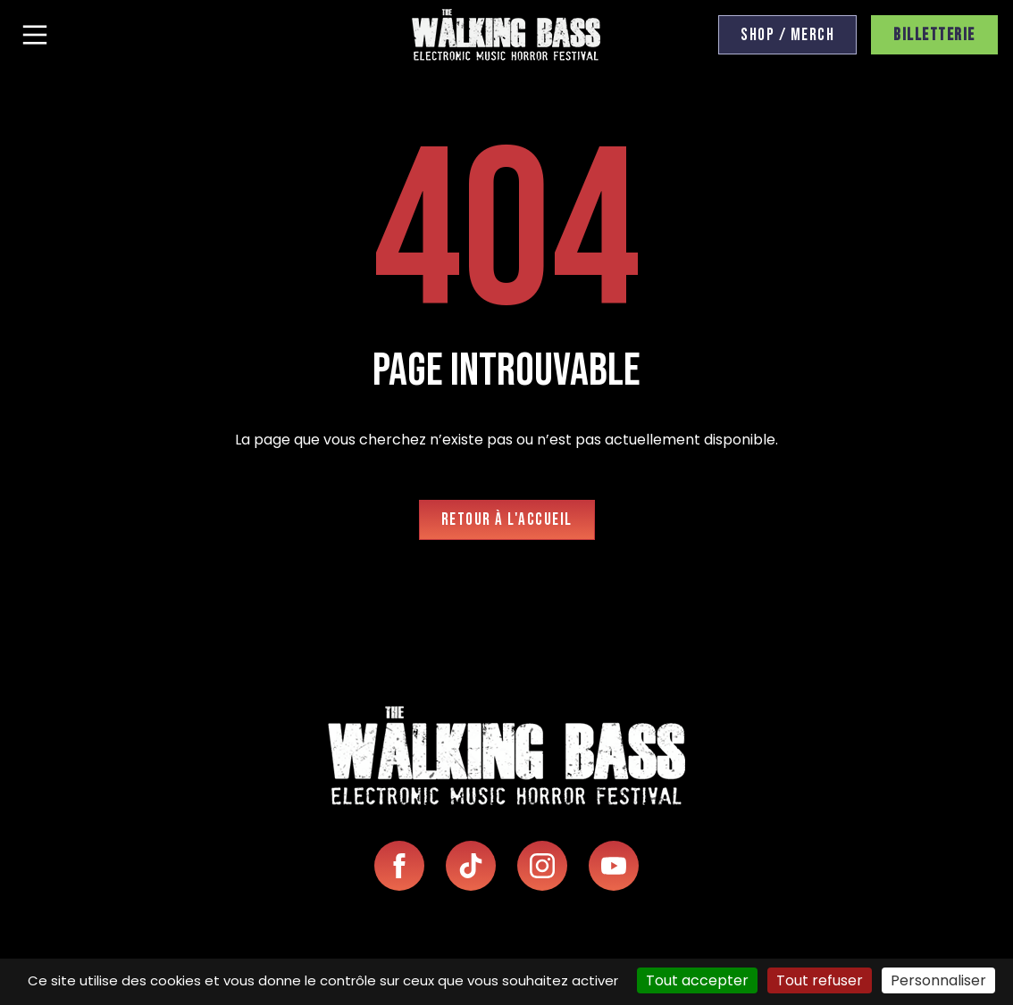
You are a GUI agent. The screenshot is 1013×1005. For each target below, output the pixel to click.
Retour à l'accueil (507, 520)
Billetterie (934, 35)
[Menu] (34, 34)
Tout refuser (819, 980)
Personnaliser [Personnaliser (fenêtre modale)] (938, 980)
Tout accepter (697, 980)
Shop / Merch (787, 35)
